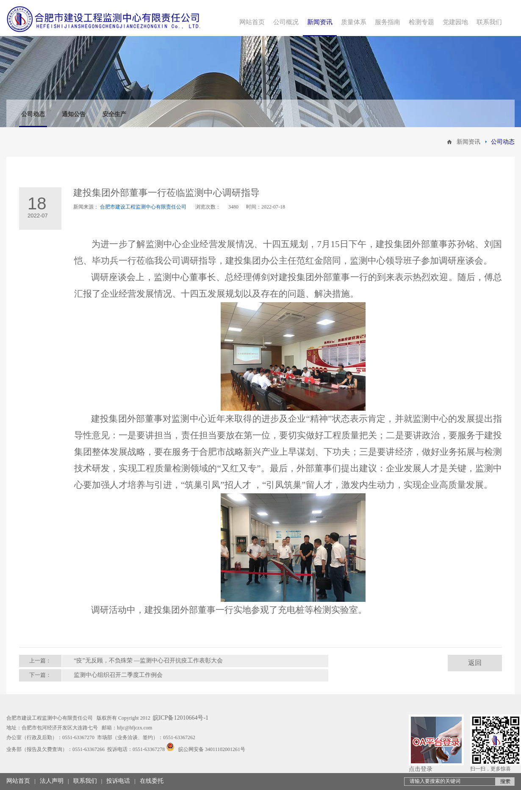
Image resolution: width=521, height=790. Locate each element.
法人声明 (52, 781)
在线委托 (152, 781)
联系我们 (85, 781)
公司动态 (33, 114)
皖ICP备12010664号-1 (180, 718)
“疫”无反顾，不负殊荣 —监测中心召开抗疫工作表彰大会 (148, 660)
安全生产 (114, 114)
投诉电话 (118, 781)
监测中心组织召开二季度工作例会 (118, 675)
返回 (475, 662)
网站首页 (18, 781)
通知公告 (74, 114)
